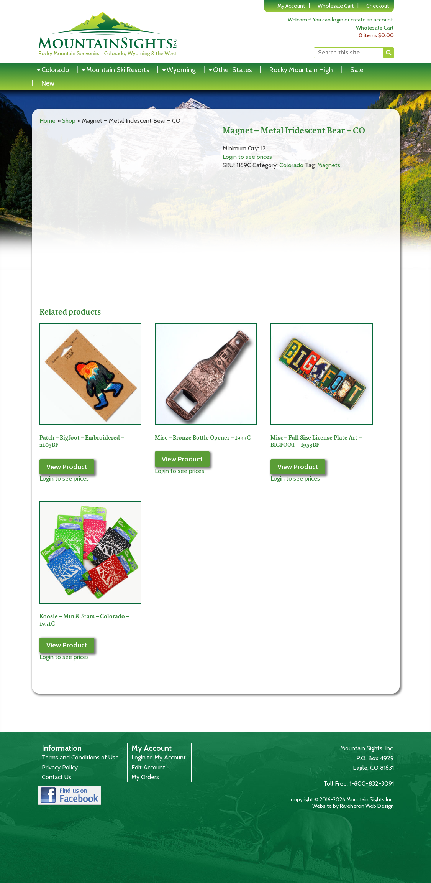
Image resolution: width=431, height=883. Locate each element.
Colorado (55, 70)
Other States (232, 70)
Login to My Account (158, 757)
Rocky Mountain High (301, 70)
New (47, 83)
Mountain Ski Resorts (117, 70)
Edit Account (148, 767)
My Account (291, 5)
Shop (68, 120)
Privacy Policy (60, 767)
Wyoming (181, 70)
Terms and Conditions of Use (80, 757)
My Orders (145, 777)
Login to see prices (247, 156)
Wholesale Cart (336, 5)
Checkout (377, 5)
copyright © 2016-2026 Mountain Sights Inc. (342, 799)
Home (47, 120)
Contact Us (56, 777)
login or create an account (362, 19)
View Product (66, 467)
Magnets (328, 165)
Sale (356, 70)
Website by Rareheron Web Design (353, 805)
